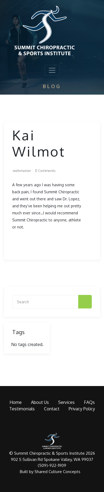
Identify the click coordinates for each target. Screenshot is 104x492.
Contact (51, 408)
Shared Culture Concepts (57, 471)
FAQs (89, 402)
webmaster (22, 170)
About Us (40, 402)
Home (16, 402)
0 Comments (45, 170)
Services (66, 402)
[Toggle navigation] (52, 70)
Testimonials (22, 408)
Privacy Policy (82, 408)
